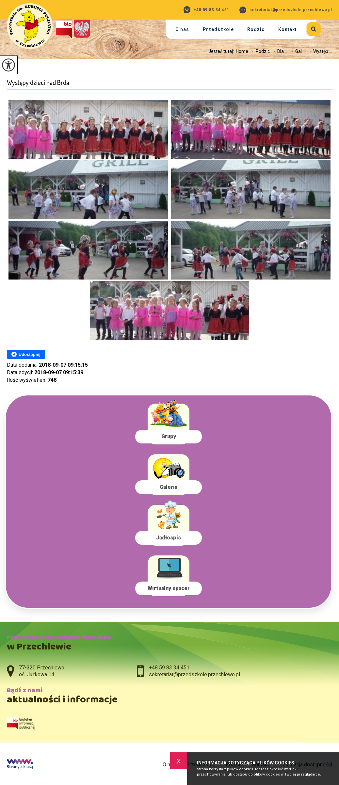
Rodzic (256, 29)
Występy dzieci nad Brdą (38, 82)
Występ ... (319, 51)
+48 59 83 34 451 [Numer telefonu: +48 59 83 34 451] (169, 668)
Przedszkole (218, 29)
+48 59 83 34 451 (207, 9)
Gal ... (297, 51)
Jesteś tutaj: (222, 51)
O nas (182, 29)
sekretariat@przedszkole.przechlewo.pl (285, 10)
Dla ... (279, 51)
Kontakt (287, 29)
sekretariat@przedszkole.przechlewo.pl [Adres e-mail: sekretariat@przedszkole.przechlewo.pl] (194, 674)
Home (242, 51)
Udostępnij (25, 354)
